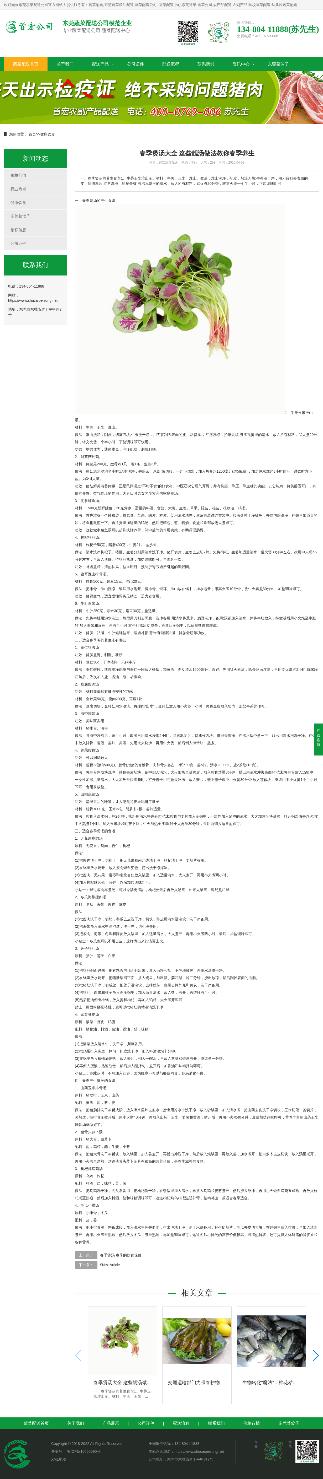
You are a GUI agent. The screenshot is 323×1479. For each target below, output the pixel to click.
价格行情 (18, 175)
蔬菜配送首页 (25, 64)
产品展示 (110, 1423)
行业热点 (18, 189)
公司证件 (135, 64)
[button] (315, 1355)
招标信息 (18, 230)
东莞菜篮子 (278, 64)
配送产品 (100, 64)
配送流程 (170, 64)
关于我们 (65, 64)
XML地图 (58, 1459)
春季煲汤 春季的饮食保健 (121, 1255)
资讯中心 (241, 64)
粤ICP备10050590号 (83, 1451)
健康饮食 (47, 134)
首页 (32, 134)
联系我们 (205, 64)
